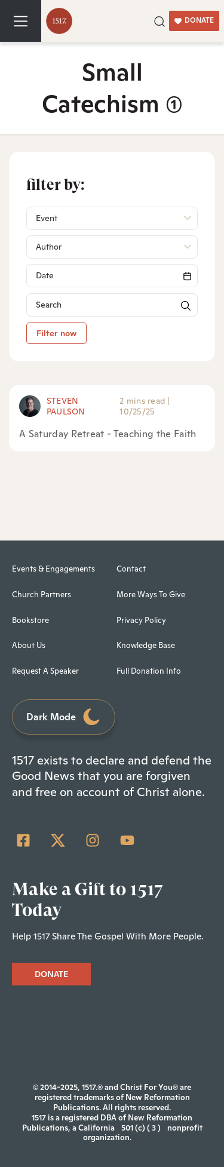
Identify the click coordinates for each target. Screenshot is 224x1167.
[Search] (112, 275)
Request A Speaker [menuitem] (45, 671)
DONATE (194, 20)
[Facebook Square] (23, 840)
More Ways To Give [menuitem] (150, 594)
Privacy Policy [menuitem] (141, 620)
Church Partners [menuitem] (41, 594)
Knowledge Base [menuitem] (145, 645)
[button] (159, 20)
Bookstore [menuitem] (30, 620)
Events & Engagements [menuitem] (53, 569)
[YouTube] (127, 840)
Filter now (56, 333)
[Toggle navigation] (20, 21)
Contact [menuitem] (131, 569)
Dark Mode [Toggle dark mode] (64, 717)
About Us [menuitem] (28, 645)
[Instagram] (92, 840)
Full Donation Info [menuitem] (148, 671)
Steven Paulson (66, 406)
